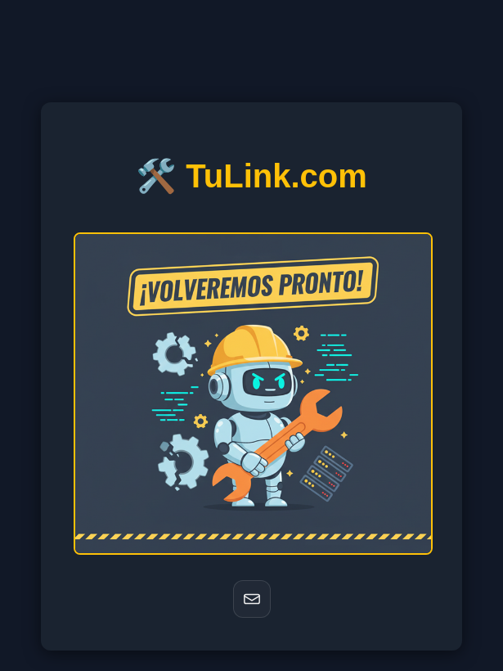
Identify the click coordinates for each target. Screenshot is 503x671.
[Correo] (252, 599)
